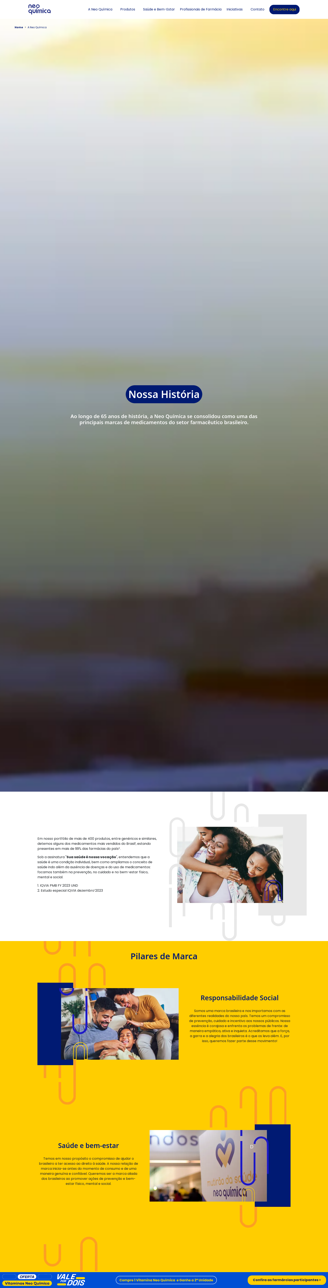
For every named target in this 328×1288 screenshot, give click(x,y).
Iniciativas (235, 9)
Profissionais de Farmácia (201, 9)
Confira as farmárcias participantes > (287, 1280)
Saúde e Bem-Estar (159, 9)
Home (19, 27)
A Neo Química (100, 9)
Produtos (127, 9)
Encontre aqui (284, 9)
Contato (257, 9)
